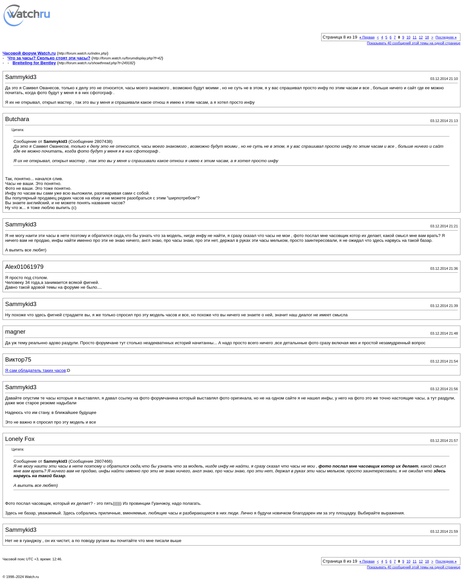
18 (427, 37)
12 (421, 37)
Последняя (446, 37)
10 (408, 37)
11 (414, 37)
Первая (367, 37)
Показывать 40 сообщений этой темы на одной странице (413, 43)
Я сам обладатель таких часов (35, 370)
